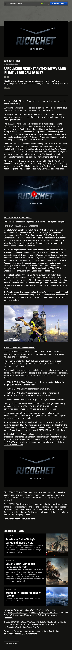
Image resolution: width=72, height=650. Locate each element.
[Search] (48, 4)
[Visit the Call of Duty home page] (12, 3)
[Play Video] (36, 194)
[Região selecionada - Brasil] (43, 3)
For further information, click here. (19, 519)
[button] (5, 4)
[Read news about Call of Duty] (20, 3)
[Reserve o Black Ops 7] (59, 3)
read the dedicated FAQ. (44, 271)
